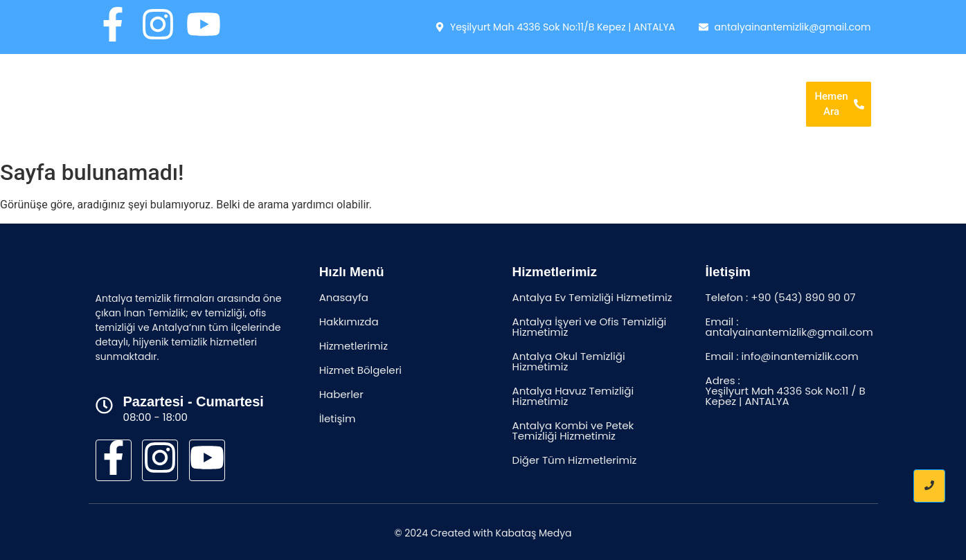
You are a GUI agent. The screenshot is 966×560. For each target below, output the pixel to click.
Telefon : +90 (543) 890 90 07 (781, 297)
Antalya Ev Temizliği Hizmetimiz (592, 297)
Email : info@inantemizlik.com (782, 356)
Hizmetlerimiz (547, 84)
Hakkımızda (460, 84)
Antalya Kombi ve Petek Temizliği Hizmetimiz (573, 430)
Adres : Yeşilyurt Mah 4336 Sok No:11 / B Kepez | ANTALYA (786, 390)
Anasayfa (382, 84)
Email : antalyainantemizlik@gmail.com (789, 326)
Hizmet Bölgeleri (647, 84)
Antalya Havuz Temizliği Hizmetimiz (573, 395)
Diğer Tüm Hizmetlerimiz (574, 460)
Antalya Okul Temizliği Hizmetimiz (568, 361)
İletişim (565, 123)
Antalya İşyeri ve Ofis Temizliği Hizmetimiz (589, 326)
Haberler (737, 84)
